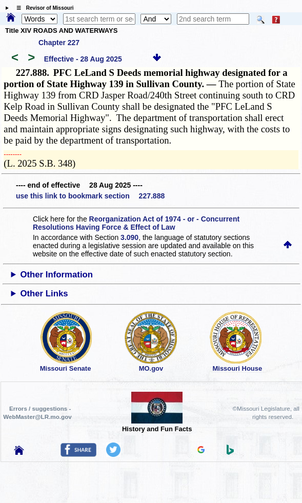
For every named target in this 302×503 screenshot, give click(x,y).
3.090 (129, 237)
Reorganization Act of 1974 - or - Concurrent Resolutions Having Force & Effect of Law (136, 223)
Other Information (56, 274)
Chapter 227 (58, 42)
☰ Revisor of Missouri (42, 8)
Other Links (44, 293)
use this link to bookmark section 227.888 (90, 196)
